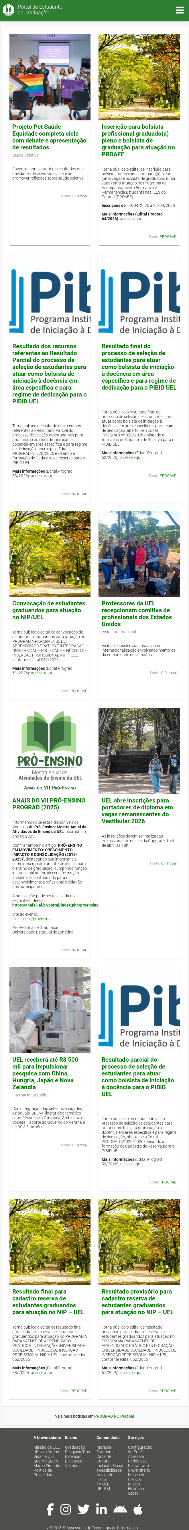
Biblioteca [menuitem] (73, 1461)
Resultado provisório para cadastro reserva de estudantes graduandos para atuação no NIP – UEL (138, 1302)
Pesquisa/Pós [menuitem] (77, 1452)
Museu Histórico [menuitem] (136, 1486)
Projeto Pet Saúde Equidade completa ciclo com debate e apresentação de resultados (49, 137)
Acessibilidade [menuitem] (109, 1470)
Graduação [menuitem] (75, 1447)
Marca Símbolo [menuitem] (47, 1465)
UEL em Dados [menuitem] (46, 1452)
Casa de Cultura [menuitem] (104, 1458)
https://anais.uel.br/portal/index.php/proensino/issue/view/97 (68, 905)
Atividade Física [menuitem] (105, 1477)
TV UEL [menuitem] (103, 1484)
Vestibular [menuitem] (74, 1465)
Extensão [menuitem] (73, 1456)
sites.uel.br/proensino (31, 919)
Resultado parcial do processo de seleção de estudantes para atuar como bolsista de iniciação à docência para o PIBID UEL (138, 1077)
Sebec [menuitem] (133, 1493)
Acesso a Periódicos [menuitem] (137, 1458)
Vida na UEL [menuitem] (44, 1456)
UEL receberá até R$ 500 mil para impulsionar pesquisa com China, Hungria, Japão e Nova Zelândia (45, 1073)
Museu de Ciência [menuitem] (136, 1477)
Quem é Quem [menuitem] (46, 1461)
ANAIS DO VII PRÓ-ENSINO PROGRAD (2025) (48, 804)
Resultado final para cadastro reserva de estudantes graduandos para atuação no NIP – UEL (48, 1302)
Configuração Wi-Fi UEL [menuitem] (140, 1449)
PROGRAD (168, 236)
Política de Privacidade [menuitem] (44, 1472)
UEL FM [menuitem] (103, 1488)
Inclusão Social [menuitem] (110, 1465)
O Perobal (80, 196)
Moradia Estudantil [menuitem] (106, 1449)
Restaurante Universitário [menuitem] (139, 1468)
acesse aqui (130, 218)
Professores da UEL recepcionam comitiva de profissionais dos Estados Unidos (137, 614)
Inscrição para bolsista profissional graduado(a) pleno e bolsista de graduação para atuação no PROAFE (138, 140)
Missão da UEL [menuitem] (47, 1447)
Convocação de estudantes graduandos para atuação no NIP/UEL (48, 610)
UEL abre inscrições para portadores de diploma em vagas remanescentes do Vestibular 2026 (137, 811)
